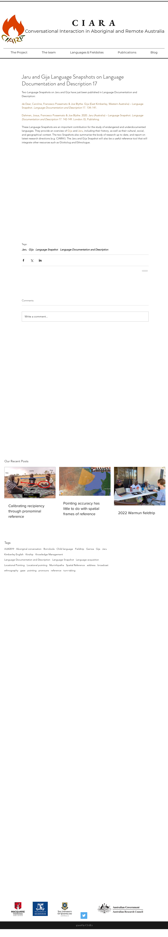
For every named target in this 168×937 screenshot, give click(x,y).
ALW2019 (9, 548)
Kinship (29, 554)
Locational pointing (37, 565)
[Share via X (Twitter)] (31, 260)
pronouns (44, 570)
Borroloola (49, 548)
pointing (32, 570)
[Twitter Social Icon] (84, 915)
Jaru (104, 548)
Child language (65, 548)
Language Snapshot (63, 559)
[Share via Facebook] (23, 260)
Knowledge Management (49, 554)
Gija (98, 548)
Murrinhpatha (56, 565)
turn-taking (69, 570)
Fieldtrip (79, 548)
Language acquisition (87, 559)
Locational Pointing (14, 565)
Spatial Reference (75, 565)
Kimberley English (13, 554)
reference (56, 570)
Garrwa (90, 548)
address (91, 565)
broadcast (103, 565)
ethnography (11, 570)
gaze (22, 570)
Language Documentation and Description (27, 559)
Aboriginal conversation (28, 548)
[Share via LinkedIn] (40, 260)
